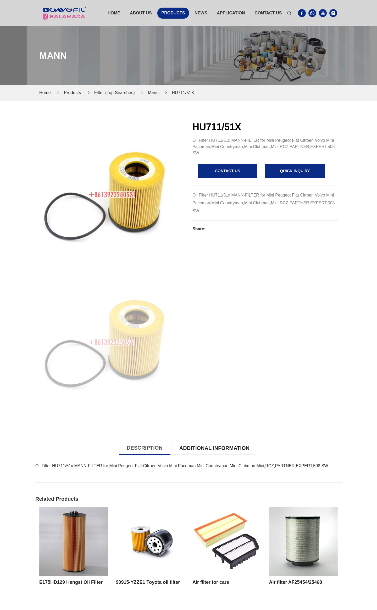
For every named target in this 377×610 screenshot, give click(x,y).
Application (231, 13)
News (201, 13)
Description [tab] (145, 448)
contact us (227, 170)
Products (173, 13)
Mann (153, 92)
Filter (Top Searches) (114, 92)
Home (114, 13)
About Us (141, 13)
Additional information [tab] (214, 448)
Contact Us (268, 13)
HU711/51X (183, 92)
